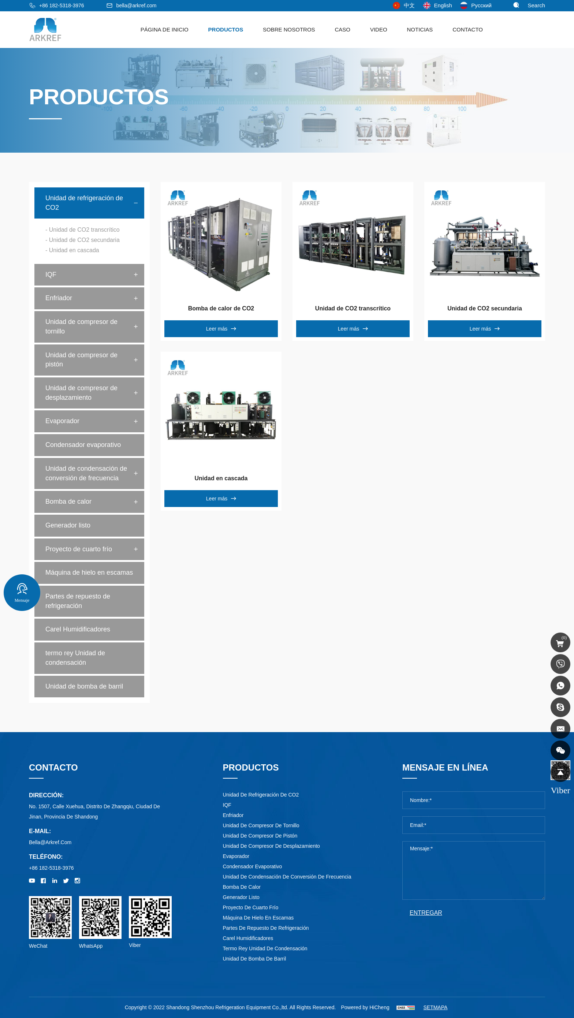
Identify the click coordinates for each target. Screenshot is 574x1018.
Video (378, 29)
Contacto (467, 29)
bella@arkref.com (136, 5)
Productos (225, 29)
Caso (343, 29)
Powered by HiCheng (365, 1007)
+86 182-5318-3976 (61, 5)
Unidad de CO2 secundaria (484, 308)
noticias (420, 29)
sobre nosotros (289, 29)
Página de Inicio (165, 29)
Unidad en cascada (221, 478)
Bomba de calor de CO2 (221, 308)
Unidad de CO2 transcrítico (353, 308)
